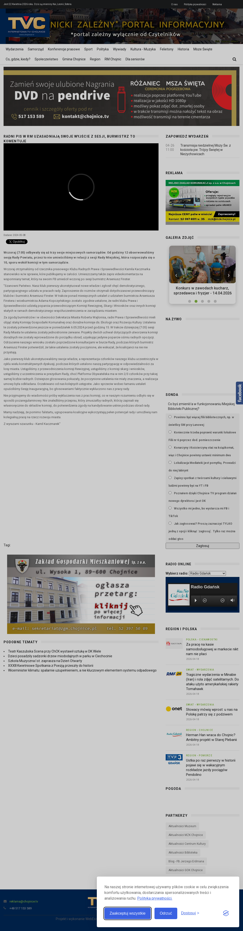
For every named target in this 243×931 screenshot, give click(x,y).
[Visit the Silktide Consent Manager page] (226, 913)
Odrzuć (166, 913)
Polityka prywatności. (154, 898)
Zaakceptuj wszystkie (127, 913)
